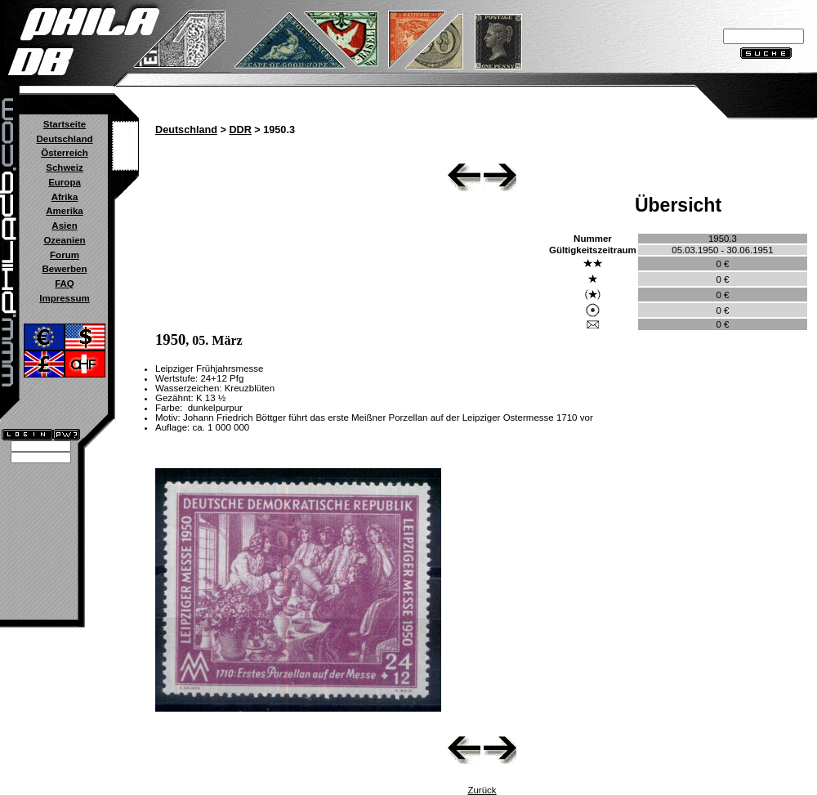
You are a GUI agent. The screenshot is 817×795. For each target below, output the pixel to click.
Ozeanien (64, 240)
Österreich (64, 153)
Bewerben (64, 269)
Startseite (64, 124)
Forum (64, 255)
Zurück (481, 790)
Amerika (64, 211)
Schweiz (64, 167)
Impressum (64, 298)
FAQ (64, 283)
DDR (240, 130)
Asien (64, 225)
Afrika (64, 197)
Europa (64, 182)
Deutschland (64, 139)
